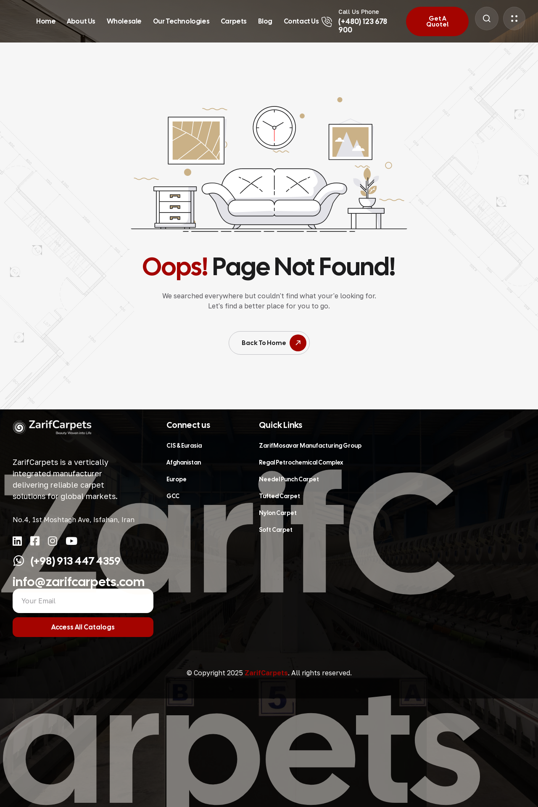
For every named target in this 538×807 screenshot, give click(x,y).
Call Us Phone (358, 11)
